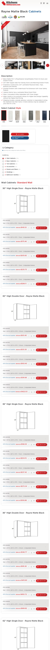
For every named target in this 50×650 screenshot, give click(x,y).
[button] (47, 3)
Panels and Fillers (13, 169)
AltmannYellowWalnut (17, 116)
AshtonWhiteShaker (24, 116)
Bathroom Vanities (14, 175)
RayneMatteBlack (3, 116)
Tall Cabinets (12, 163)
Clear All (5, 155)
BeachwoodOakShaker (37, 116)
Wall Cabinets (13, 158)
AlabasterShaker (10, 116)
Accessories (12, 166)
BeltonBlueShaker (44, 116)
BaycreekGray (31, 116)
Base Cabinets (13, 161)
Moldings (10, 172)
